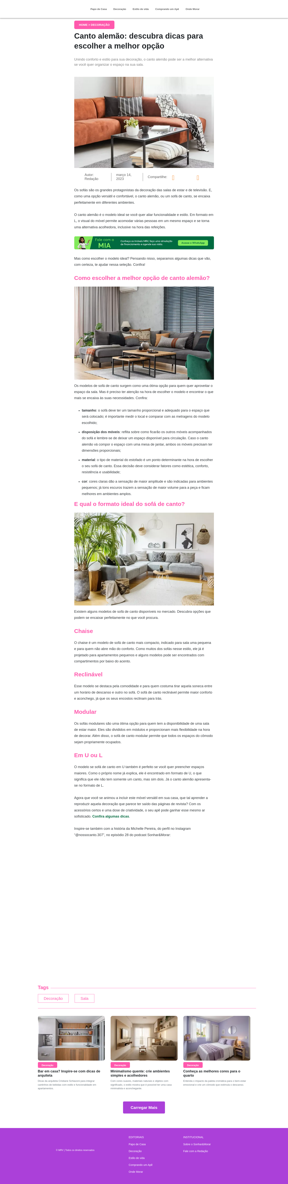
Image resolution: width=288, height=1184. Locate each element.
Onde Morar (193, 9)
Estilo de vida (141, 9)
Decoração (119, 9)
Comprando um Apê (167, 9)
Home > (85, 24)
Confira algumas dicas (110, 816)
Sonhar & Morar (59, 6)
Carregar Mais (144, 1108)
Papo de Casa (99, 9)
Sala (87, 998)
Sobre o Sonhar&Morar (197, 1144)
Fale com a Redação (195, 1151)
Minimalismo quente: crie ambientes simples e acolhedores (140, 1074)
